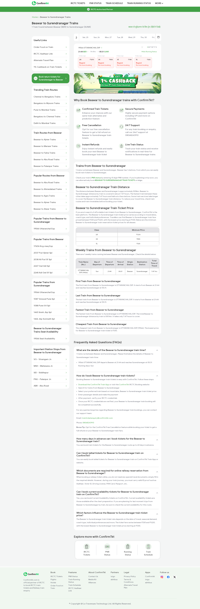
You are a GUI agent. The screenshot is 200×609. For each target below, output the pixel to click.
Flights (53, 579)
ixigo (113, 576)
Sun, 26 (97, 37)
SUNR (106, 52)
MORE (159, 3)
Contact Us (93, 576)
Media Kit (92, 579)
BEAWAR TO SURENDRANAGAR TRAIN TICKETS (115, 180)
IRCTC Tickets (78, 3)
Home (35, 17)
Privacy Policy (130, 576)
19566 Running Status (149, 52)
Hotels (53, 583)
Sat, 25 (85, 37)
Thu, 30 (144, 37)
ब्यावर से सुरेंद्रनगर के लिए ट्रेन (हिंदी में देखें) (144, 27)
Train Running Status (139, 3)
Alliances (92, 583)
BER (85, 52)
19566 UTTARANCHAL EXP (90, 47)
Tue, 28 (120, 37)
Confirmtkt (150, 576)
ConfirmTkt (124, 385)
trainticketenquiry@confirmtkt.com (97, 418)
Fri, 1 (154, 37)
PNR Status (95, 3)
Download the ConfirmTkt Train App (93, 385)
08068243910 (88, 423)
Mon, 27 (108, 37)
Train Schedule (114, 3)
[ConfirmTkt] (31, 575)
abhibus (114, 579)
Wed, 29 (131, 37)
